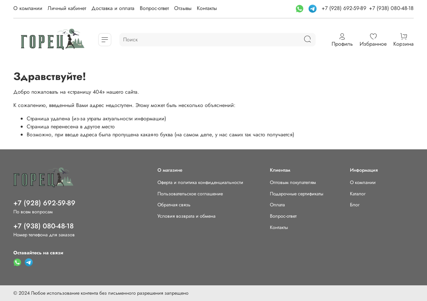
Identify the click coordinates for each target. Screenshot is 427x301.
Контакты (207, 8)
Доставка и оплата (112, 8)
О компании (27, 8)
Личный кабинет (67, 8)
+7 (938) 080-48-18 (391, 8)
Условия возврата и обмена (186, 216)
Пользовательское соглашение (190, 193)
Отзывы (182, 8)
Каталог (358, 193)
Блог (355, 204)
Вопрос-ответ (154, 8)
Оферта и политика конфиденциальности (200, 182)
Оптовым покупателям (293, 182)
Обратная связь (173, 204)
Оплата (277, 204)
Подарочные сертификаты (296, 193)
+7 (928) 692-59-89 (344, 8)
